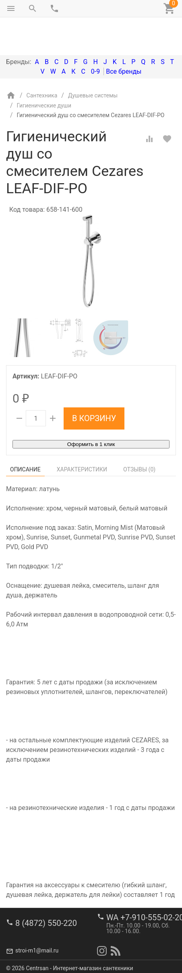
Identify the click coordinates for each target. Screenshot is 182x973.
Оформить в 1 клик (91, 410)
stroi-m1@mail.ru (36, 947)
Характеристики (82, 435)
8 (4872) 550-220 (46, 919)
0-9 (95, 37)
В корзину (94, 384)
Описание (25, 435)
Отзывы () (139, 435)
